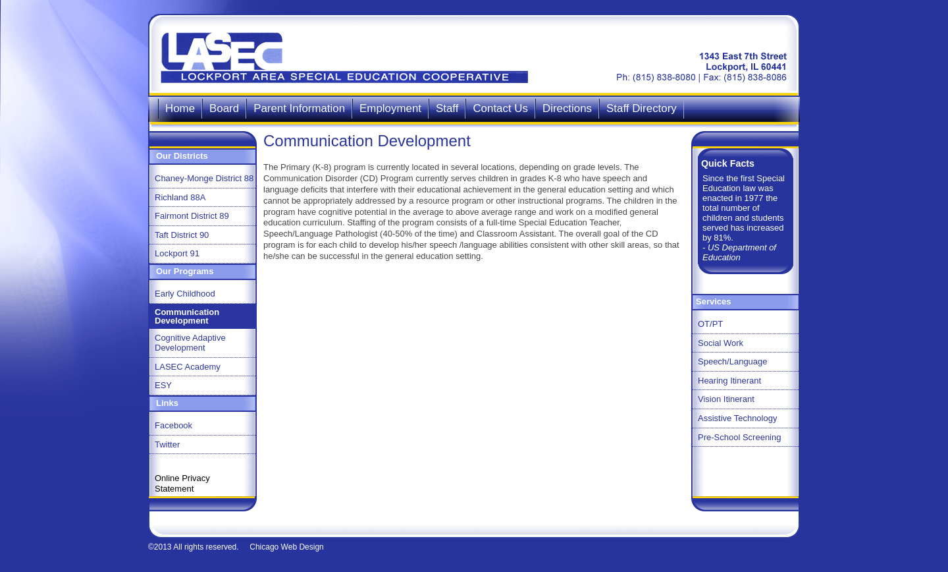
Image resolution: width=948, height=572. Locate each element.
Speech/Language (733, 361)
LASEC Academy (188, 367)
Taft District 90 (182, 235)
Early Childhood (185, 294)
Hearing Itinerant (729, 381)
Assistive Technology (737, 418)
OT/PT (710, 324)
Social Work (720, 343)
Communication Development (187, 316)
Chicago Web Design (287, 547)
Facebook (173, 425)
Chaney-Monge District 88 (204, 178)
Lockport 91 (177, 253)
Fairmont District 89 (192, 216)
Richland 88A (180, 197)
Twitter (167, 444)
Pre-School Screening (739, 437)
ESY (163, 385)
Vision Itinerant (726, 399)
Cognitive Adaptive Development (190, 343)
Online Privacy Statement (182, 483)
